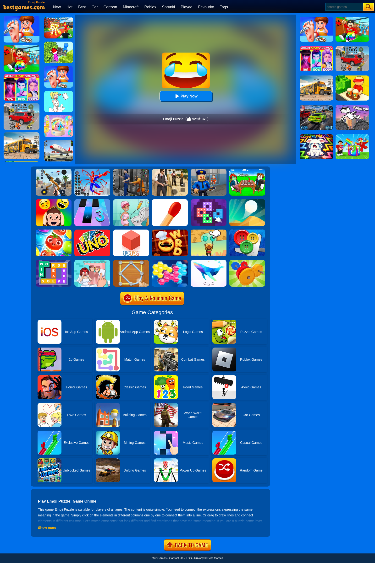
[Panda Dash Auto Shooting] (54, 170)
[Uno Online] (92, 231)
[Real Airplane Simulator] (58, 141)
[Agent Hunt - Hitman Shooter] (170, 170)
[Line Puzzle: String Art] (131, 261)
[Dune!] (247, 201)
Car (95, 7)
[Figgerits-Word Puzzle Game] (54, 261)
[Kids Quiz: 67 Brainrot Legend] (58, 18)
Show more (47, 528)
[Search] (344, 7)
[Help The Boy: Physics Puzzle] (208, 231)
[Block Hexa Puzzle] (170, 261)
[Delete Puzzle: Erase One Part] (92, 261)
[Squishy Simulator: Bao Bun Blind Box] (58, 117)
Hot (69, 7)
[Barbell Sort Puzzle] (247, 261)
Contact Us (176, 558)
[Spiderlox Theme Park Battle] (92, 170)
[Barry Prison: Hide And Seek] (208, 170)
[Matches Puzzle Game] (170, 201)
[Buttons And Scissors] (247, 231)
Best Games (215, 558)
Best (82, 7)
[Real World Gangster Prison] (131, 170)
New (57, 7)
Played (187, 7)
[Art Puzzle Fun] (208, 201)
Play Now (186, 96)
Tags (224, 7)
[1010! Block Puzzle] (131, 231)
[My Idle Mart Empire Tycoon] (58, 43)
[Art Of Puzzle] (208, 261)
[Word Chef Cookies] (170, 231)
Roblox (150, 7)
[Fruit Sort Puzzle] (54, 231)
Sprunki (168, 7)
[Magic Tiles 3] (92, 201)
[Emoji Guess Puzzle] (54, 201)
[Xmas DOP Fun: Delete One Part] (58, 92)
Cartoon (110, 7)
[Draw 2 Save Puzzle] (131, 201)
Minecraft (131, 7)
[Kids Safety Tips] (58, 68)
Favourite (206, 7)
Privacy (199, 558)
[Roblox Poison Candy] (247, 170)
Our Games (159, 558)
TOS (189, 558)
